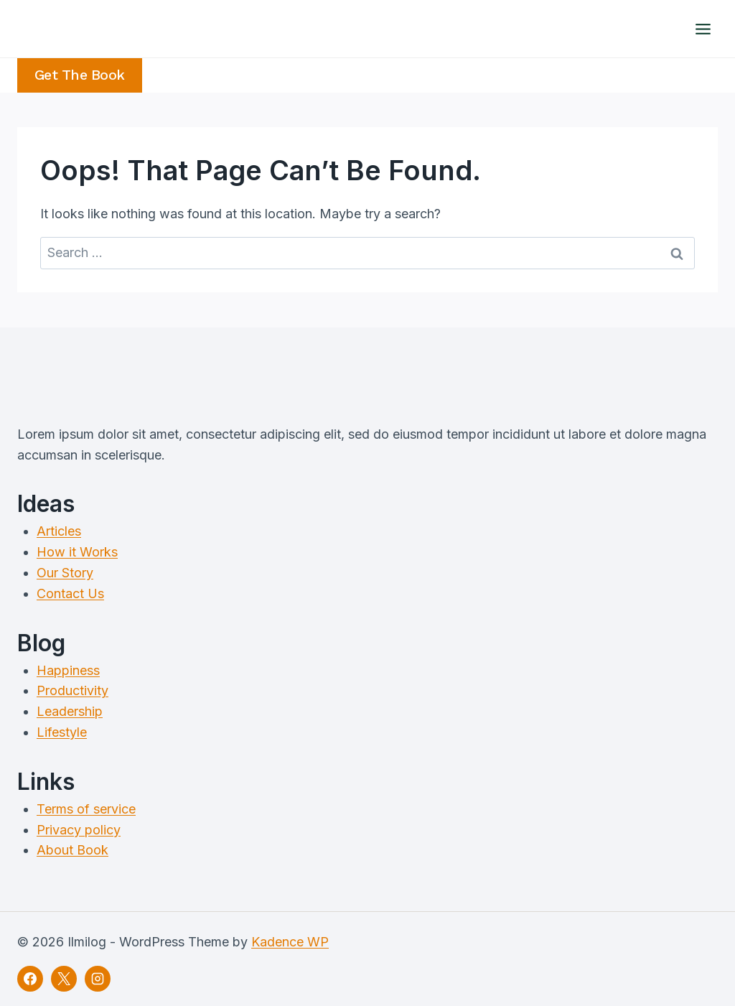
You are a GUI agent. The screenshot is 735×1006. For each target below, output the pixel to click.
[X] (64, 979)
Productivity (72, 690)
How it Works (77, 551)
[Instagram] (98, 979)
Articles (59, 531)
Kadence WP (290, 941)
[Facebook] (30, 979)
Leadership (70, 711)
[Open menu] (703, 29)
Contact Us (70, 593)
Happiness (68, 670)
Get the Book (79, 75)
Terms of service (86, 808)
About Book (72, 849)
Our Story (65, 572)
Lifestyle (62, 732)
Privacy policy (79, 829)
